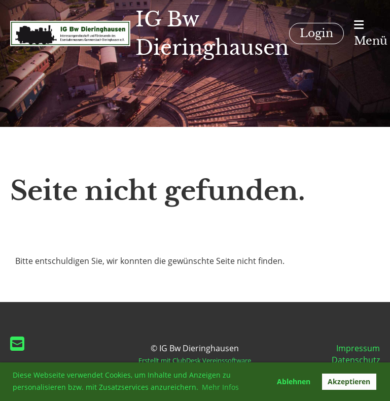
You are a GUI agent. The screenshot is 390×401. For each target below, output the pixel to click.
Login (316, 33)
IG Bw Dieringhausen (212, 33)
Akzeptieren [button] (349, 381)
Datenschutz (356, 359)
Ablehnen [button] (293, 381)
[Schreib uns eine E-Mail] (17, 343)
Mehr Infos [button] (220, 387)
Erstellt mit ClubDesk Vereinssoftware (194, 360)
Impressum (358, 348)
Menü (370, 33)
